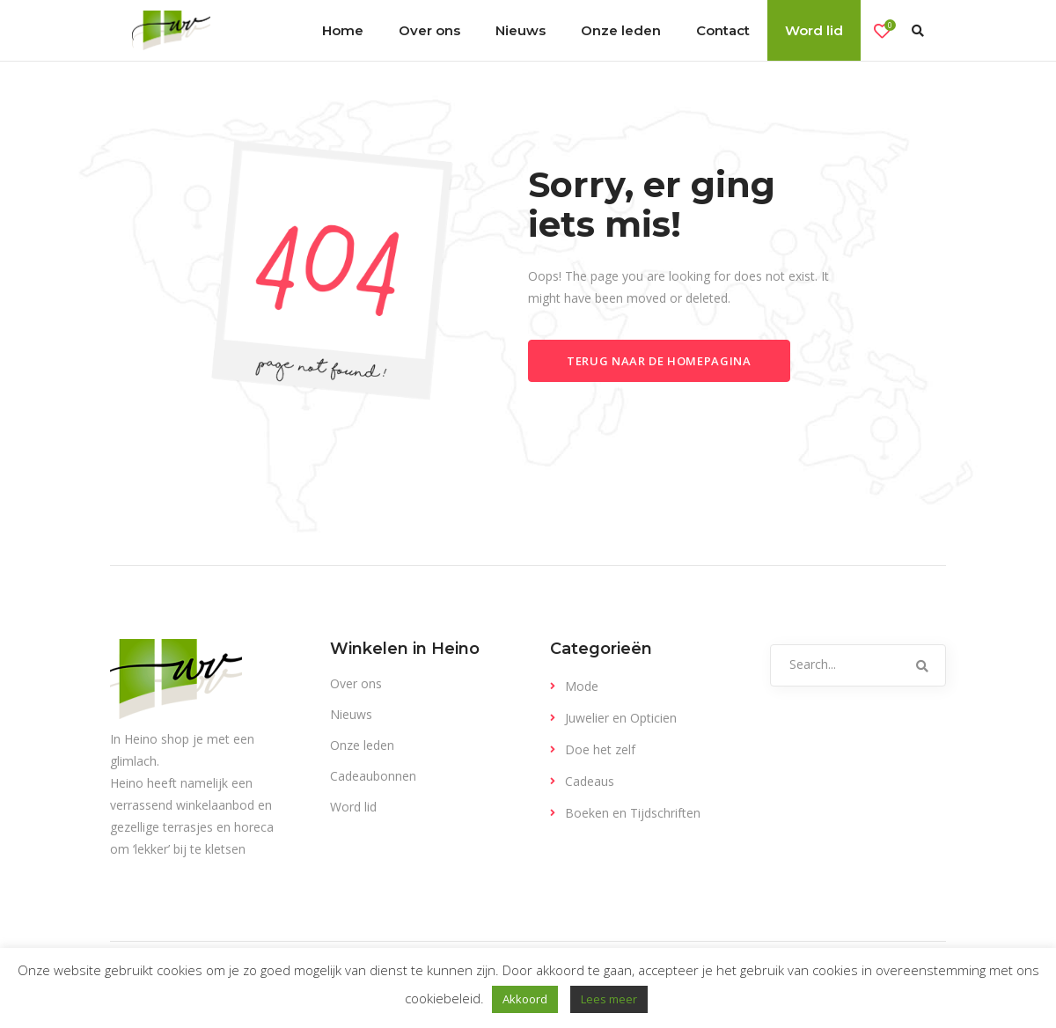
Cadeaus (589, 781)
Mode (581, 686)
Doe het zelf (600, 749)
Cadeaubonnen (373, 775)
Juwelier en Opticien (621, 717)
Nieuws (351, 714)
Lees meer (609, 999)
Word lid (353, 806)
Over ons (356, 683)
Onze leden (362, 745)
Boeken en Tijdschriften (632, 812)
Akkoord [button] (524, 999)
